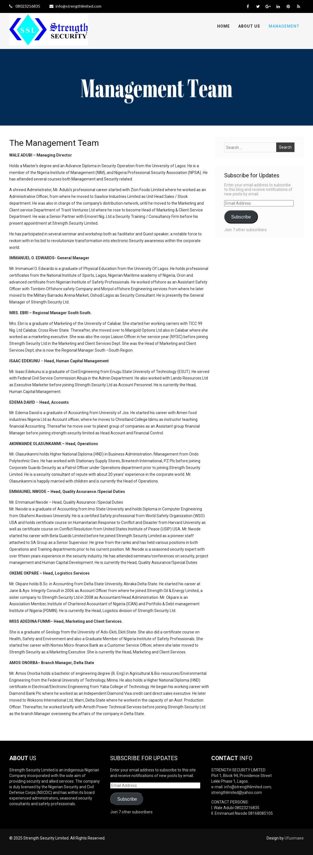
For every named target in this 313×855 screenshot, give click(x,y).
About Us (249, 26)
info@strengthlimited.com (75, 6)
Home (223, 26)
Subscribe (241, 217)
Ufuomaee (294, 838)
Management (284, 26)
